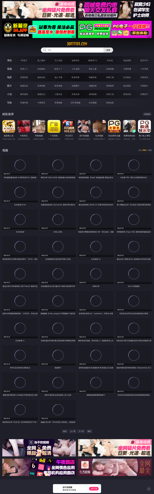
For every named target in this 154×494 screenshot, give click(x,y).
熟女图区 (127, 85)
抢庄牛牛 (144, 60)
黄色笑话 (127, 94)
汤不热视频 (75, 102)
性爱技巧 (144, 94)
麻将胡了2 (92, 60)
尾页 (89, 431)
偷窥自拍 (24, 85)
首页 (64, 431)
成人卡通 (58, 77)
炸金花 (110, 60)
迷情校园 (93, 94)
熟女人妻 (93, 69)
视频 (9, 68)
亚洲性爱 (24, 77)
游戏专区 (75, 60)
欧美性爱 (75, 77)
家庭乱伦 (41, 94)
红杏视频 (93, 102)
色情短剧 (110, 102)
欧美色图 (58, 85)
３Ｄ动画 (75, 69)
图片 (9, 85)
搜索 (108, 50)
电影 (9, 77)
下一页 (81, 431)
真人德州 (41, 60)
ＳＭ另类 (144, 69)
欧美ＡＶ (58, 69)
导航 (9, 102)
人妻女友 (58, 94)
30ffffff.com (77, 43)
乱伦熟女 (127, 77)
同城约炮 (24, 102)
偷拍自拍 (41, 77)
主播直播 (127, 69)
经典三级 (110, 77)
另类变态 (144, 77)
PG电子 (24, 60)
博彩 (9, 60)
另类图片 (144, 85)
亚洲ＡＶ (24, 69)
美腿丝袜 (93, 85)
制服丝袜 (93, 77)
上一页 (72, 431)
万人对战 (58, 60)
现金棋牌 (127, 60)
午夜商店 (41, 102)
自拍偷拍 (41, 69)
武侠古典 (75, 94)
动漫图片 (75, 85)
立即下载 (93, 488)
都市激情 (24, 94)
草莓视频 (58, 102)
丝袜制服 (110, 69)
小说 (9, 94)
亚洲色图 (41, 85)
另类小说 (110, 94)
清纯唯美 (110, 85)
